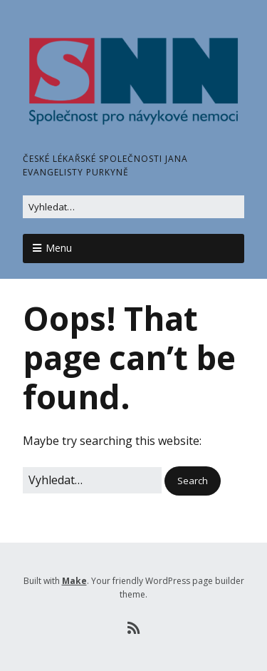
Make (74, 581)
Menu (59, 248)
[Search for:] (133, 207)
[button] (192, 481)
